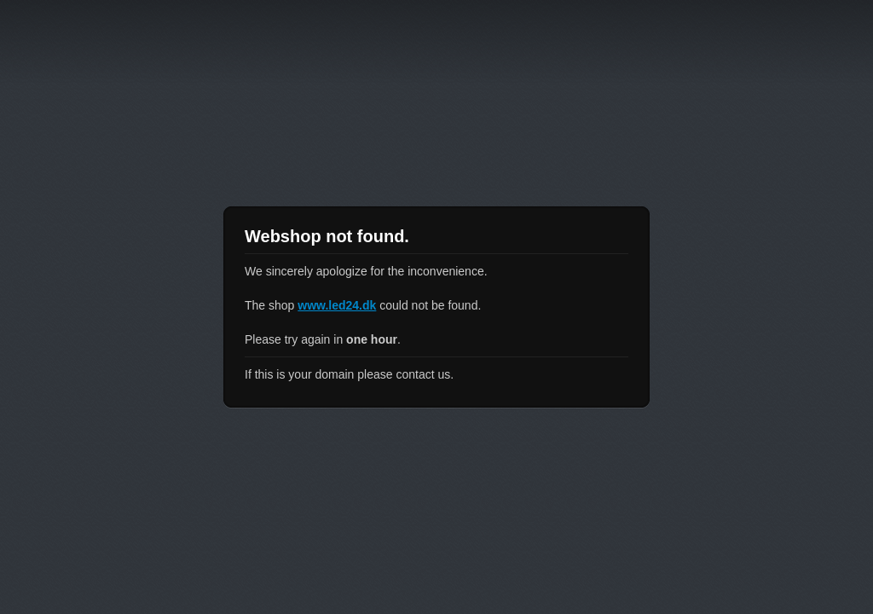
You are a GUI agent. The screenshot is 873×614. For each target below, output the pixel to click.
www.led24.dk (337, 305)
